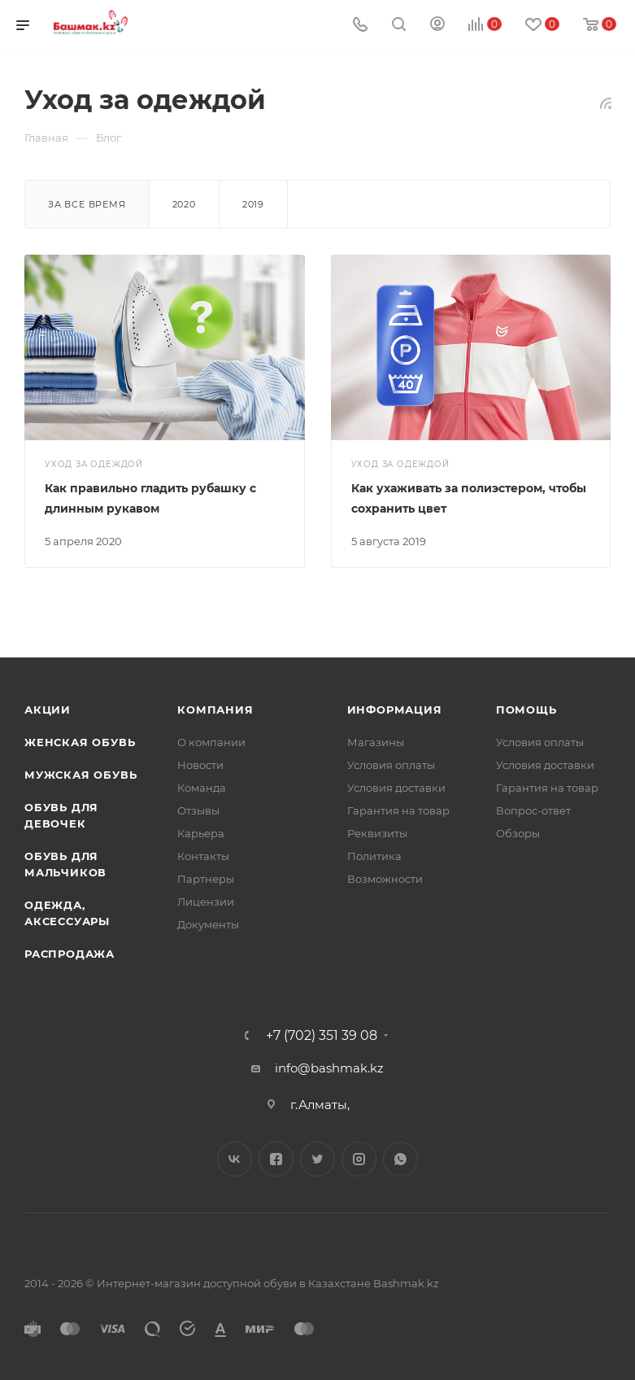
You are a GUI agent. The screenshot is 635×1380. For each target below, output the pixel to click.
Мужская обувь (80, 774)
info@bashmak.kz (329, 1068)
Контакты (203, 855)
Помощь (526, 709)
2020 (184, 204)
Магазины (375, 742)
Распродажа (69, 953)
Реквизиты (377, 833)
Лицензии (205, 901)
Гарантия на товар (398, 810)
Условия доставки (396, 787)
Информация (394, 709)
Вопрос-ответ (533, 810)
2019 (253, 204)
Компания (215, 709)
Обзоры (518, 833)
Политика (374, 855)
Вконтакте (234, 1159)
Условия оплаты (391, 764)
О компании (211, 742)
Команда (201, 787)
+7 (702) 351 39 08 (321, 1035)
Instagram (358, 1159)
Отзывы (198, 810)
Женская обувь (79, 742)
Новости (200, 764)
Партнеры (205, 878)
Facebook (276, 1159)
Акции (47, 709)
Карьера (200, 833)
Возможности (385, 878)
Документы (208, 924)
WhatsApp (400, 1159)
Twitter (317, 1159)
